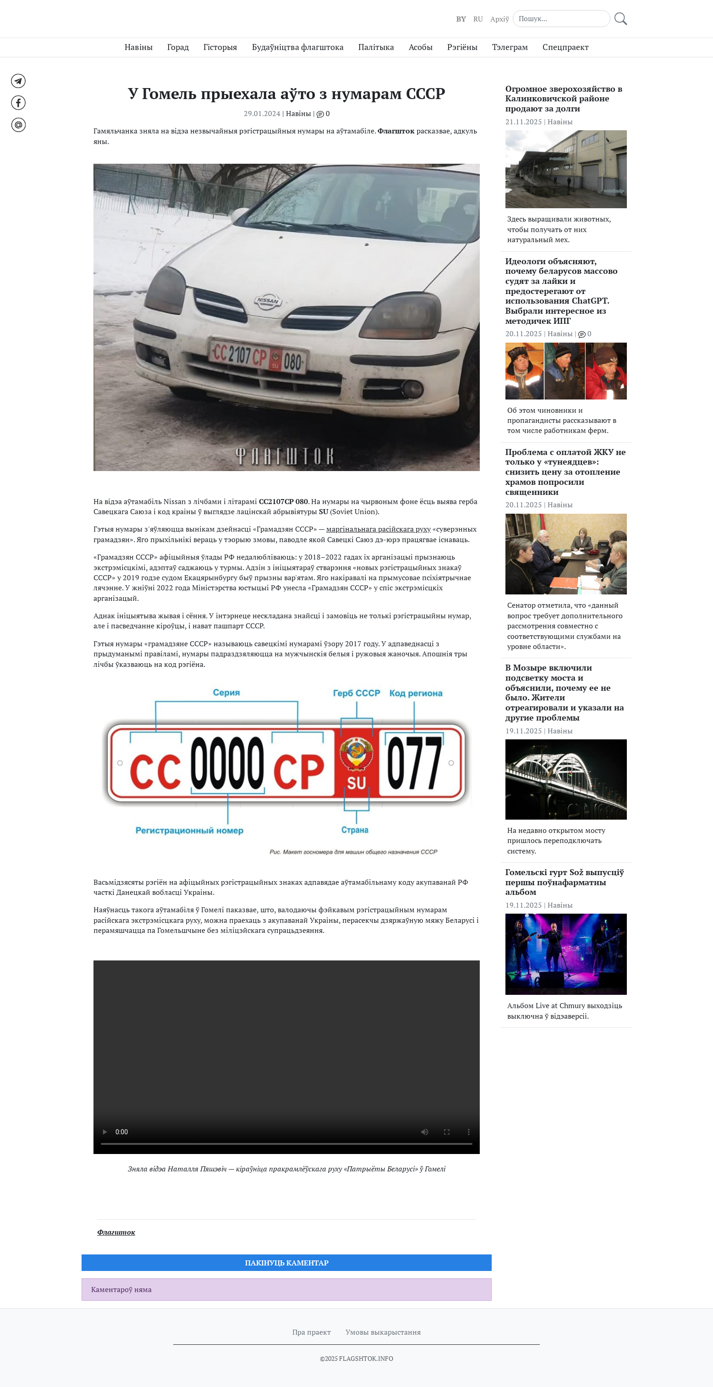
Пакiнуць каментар (287, 1263)
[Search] (561, 18)
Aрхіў (499, 19)
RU (478, 19)
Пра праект (311, 1332)
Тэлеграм (510, 47)
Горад (178, 47)
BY (461, 19)
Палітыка (376, 47)
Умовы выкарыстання (383, 1332)
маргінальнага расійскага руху (378, 529)
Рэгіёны (462, 47)
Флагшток (116, 1232)
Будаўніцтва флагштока (298, 47)
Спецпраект (566, 47)
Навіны (139, 47)
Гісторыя (220, 47)
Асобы (421, 47)
